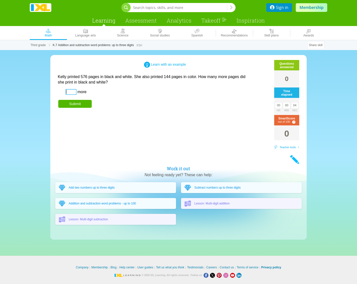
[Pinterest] (220, 275)
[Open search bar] (126, 7)
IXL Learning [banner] (40, 7)
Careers (211, 267)
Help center (126, 267)
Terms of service (247, 267)
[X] (213, 275)
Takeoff (214, 20)
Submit (75, 104)
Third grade (38, 45)
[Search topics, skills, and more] (180, 7)
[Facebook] (207, 275)
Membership (311, 7)
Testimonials (195, 267)
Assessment (141, 20)
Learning (103, 20)
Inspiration (251, 20)
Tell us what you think (170, 267)
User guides (145, 267)
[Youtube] (233, 275)
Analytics (179, 20)
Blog (114, 267)
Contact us (227, 267)
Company (82, 267)
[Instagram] (226, 275)
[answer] (71, 92)
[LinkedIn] (239, 275)
